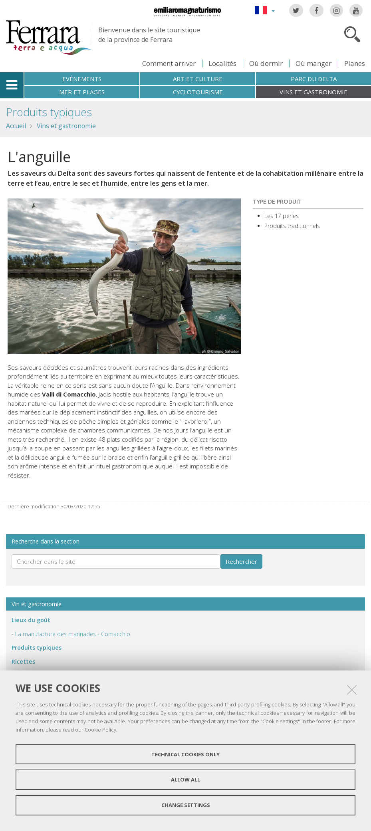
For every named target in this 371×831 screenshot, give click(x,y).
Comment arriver (169, 63)
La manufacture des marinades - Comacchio (72, 634)
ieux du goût (31, 620)
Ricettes (23, 661)
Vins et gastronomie (313, 92)
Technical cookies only (185, 754)
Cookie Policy (100, 729)
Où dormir (266, 63)
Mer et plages (82, 92)
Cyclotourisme (198, 92)
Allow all (185, 779)
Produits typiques (49, 112)
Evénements (81, 79)
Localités (222, 63)
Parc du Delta (314, 79)
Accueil (16, 125)
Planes (354, 63)
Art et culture (197, 79)
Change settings (185, 805)
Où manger (313, 63)
